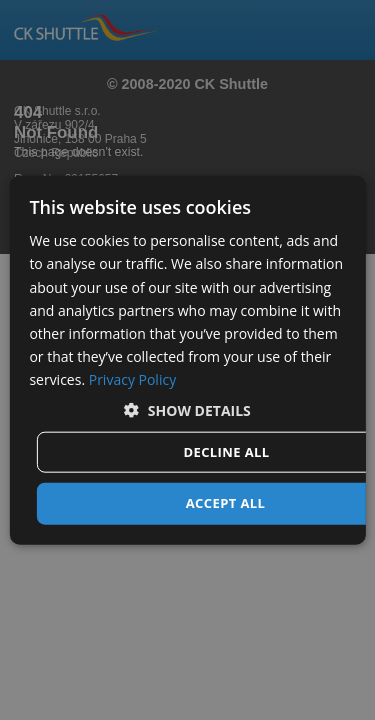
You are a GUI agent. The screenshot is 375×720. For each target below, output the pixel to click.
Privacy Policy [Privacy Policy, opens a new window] (132, 379)
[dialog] (187, 360)
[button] (187, 410)
